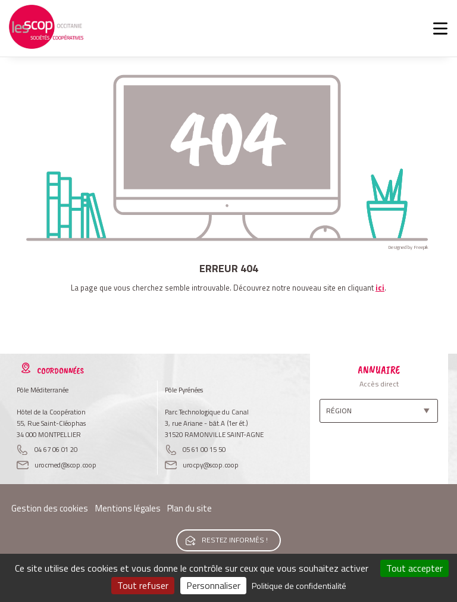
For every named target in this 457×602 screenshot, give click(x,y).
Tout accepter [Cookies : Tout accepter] (414, 568)
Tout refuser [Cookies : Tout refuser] (142, 585)
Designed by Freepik (408, 247)
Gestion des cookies (49, 508)
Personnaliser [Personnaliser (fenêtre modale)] (213, 585)
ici (379, 288)
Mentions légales (128, 508)
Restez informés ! (235, 539)
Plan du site (189, 508)
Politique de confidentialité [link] (299, 585)
